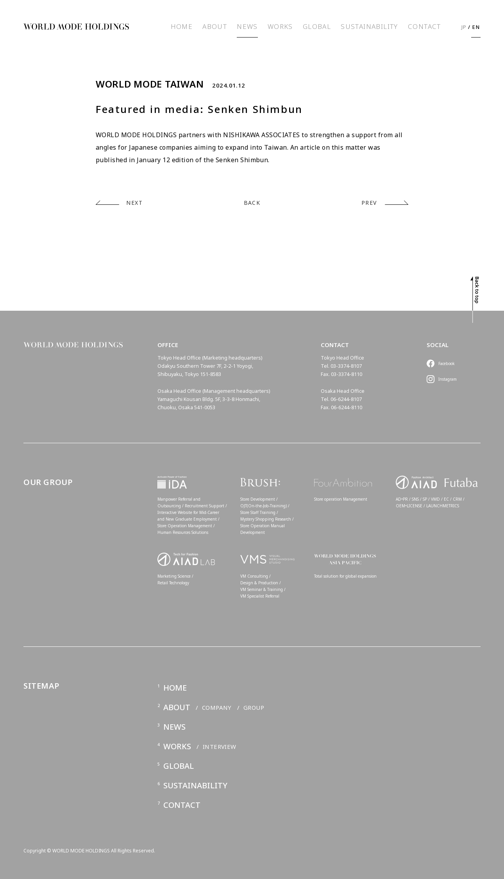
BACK (252, 202)
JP (464, 26)
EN (476, 26)
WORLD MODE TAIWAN (150, 84)
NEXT (134, 202)
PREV (369, 202)
